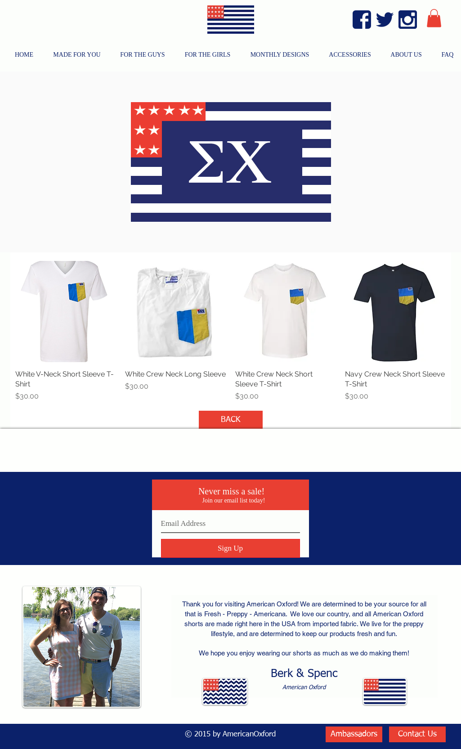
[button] (434, 18)
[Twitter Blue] (385, 19)
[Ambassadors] (354, 734)
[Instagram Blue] (407, 19)
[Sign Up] (230, 548)
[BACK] (231, 420)
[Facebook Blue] (362, 19)
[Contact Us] (417, 734)
